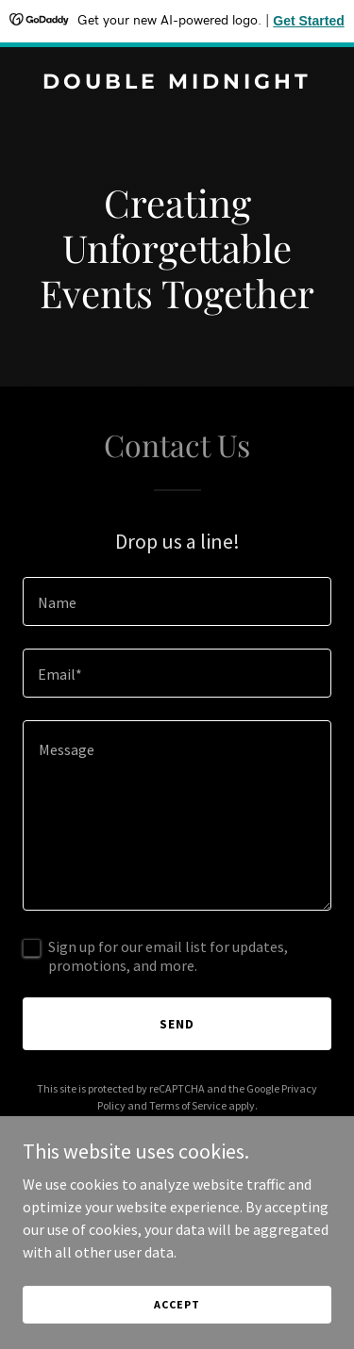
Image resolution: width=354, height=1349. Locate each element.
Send (177, 1023)
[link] (177, 83)
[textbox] (177, 601)
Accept (176, 1330)
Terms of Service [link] (188, 1105)
